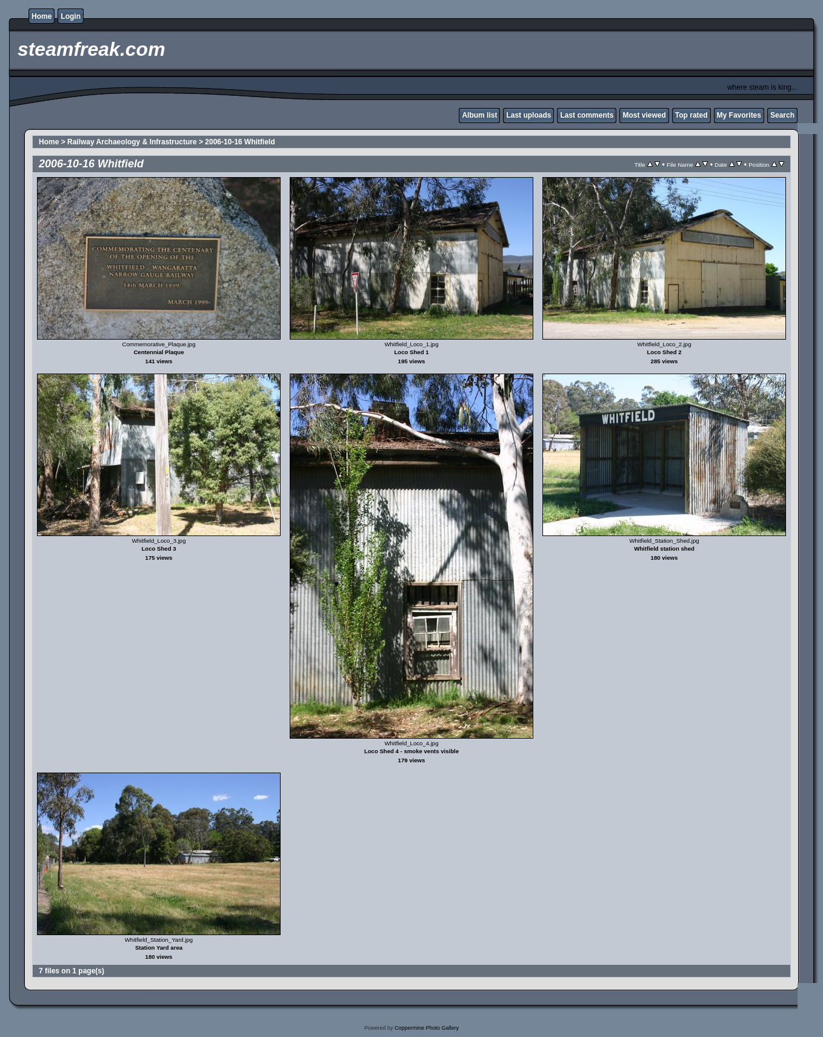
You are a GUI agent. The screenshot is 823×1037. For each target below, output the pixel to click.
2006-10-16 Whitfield (240, 142)
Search (782, 115)
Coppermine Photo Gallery (427, 1028)
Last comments (586, 115)
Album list (479, 115)
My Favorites (739, 115)
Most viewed (643, 115)
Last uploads (528, 115)
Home (42, 16)
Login (71, 16)
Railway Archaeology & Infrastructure (132, 142)
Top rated (691, 115)
